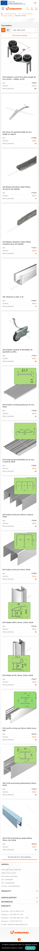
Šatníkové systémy (6, 15)
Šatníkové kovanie (10, 14)
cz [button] (35, 3)
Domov (1, 14)
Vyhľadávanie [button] (27, 8)
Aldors (34, 86)
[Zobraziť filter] (19, 35)
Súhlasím (30, 948)
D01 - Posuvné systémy (25, 14)
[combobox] (24, 30)
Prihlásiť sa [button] (32, 8)
